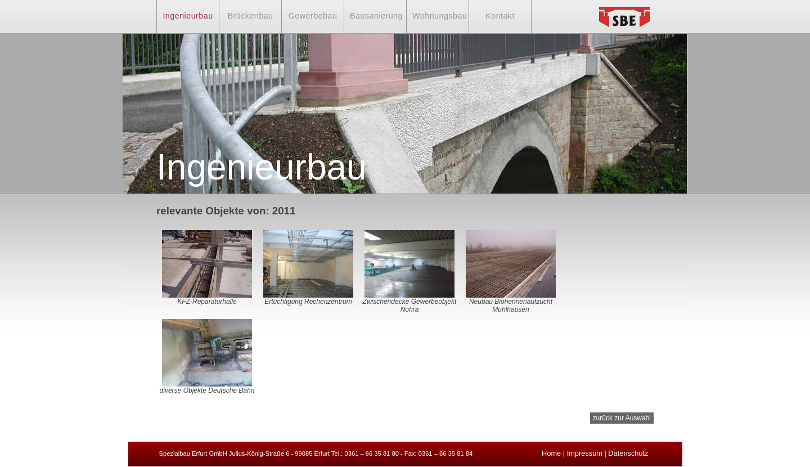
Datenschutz (628, 453)
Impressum (584, 453)
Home (551, 453)
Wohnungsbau (439, 15)
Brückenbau (250, 15)
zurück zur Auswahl (622, 418)
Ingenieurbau (188, 15)
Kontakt (500, 15)
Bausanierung (376, 15)
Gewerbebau (313, 15)
